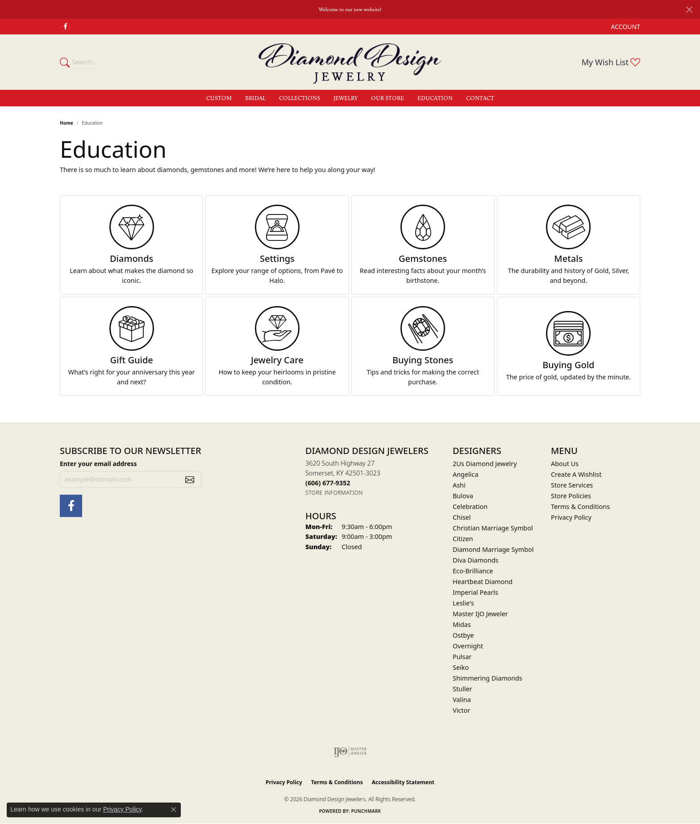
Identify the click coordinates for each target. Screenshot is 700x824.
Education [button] (435, 98)
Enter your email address (98, 463)
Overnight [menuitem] (468, 646)
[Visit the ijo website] (350, 751)
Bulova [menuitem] (463, 496)
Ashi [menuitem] (459, 485)
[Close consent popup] (173, 809)
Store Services (572, 485)
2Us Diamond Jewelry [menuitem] (485, 463)
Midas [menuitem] (462, 624)
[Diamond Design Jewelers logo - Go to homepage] (350, 62)
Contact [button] (480, 98)
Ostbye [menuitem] (463, 635)
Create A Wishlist (576, 474)
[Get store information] (334, 492)
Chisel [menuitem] (462, 517)
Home (66, 123)
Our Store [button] (387, 98)
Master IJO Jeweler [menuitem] (480, 614)
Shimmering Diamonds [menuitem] (487, 678)
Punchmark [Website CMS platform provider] (366, 811)
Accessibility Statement (403, 782)
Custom (219, 98)
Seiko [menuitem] (461, 667)
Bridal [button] (255, 98)
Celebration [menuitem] (470, 506)
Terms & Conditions (580, 506)
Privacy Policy (571, 517)
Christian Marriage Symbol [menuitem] (493, 528)
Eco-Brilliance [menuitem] (473, 571)
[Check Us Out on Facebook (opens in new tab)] (65, 26)
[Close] (689, 9)
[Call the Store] (327, 483)
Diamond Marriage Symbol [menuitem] (493, 549)
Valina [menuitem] (462, 699)
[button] (624, 26)
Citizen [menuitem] (463, 538)
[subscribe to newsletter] (189, 479)
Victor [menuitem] (461, 710)
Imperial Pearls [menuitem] (475, 592)
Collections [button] (299, 98)
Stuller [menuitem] (462, 689)
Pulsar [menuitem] (462, 656)
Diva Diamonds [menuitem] (475, 560)
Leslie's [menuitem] (463, 603)
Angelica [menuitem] (465, 474)
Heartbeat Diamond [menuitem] (482, 581)
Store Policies (571, 496)
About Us (565, 463)
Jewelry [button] (345, 98)
